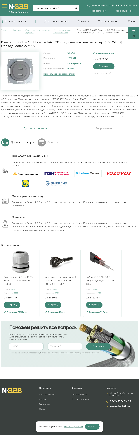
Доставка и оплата (56, 21)
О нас (42, 409)
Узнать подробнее (73, 427)
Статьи (132, 21)
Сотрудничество (108, 21)
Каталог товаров (16, 21)
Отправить (98, 346)
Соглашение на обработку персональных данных (75, 353)
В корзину (104, 66)
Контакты (83, 21)
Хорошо (92, 426)
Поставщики (44, 404)
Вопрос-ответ (103, 128)
